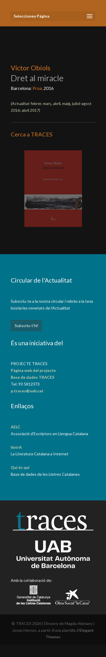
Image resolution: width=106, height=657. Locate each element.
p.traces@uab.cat (27, 390)
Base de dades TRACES (32, 377)
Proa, (38, 88)
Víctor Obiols (30, 68)
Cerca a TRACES (32, 134)
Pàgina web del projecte (33, 370)
